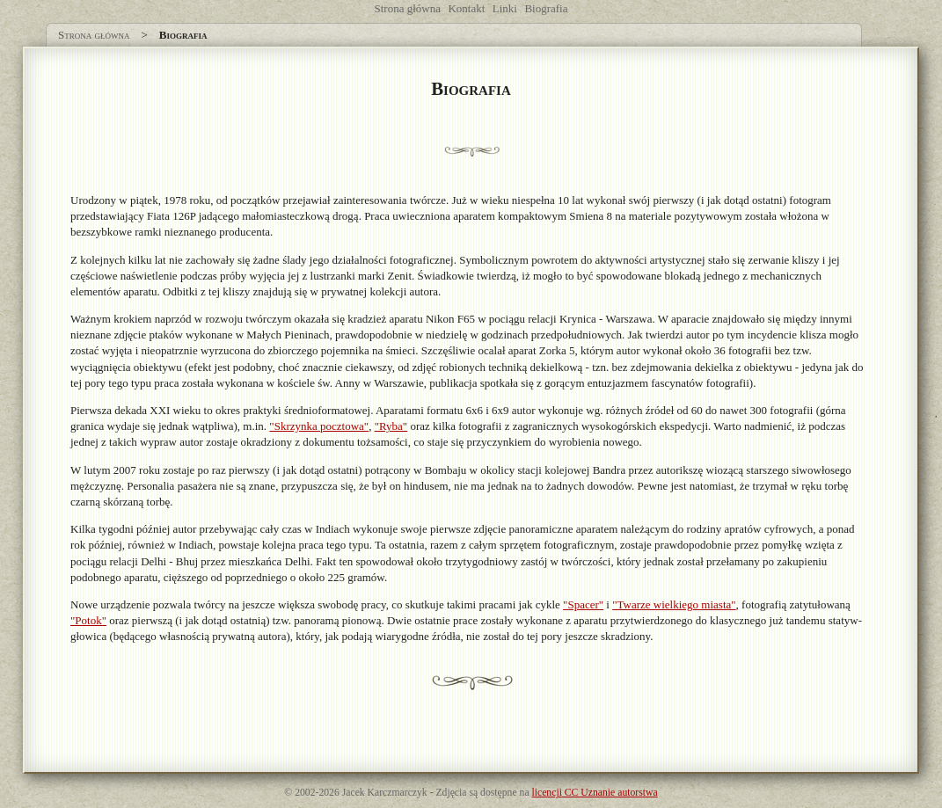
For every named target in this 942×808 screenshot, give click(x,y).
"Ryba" (391, 426)
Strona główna (408, 8)
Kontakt (466, 8)
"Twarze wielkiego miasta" (673, 604)
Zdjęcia (450, 792)
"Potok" (88, 620)
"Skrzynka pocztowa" (319, 426)
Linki (505, 8)
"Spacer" (583, 604)
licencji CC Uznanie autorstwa (595, 792)
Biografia (545, 8)
